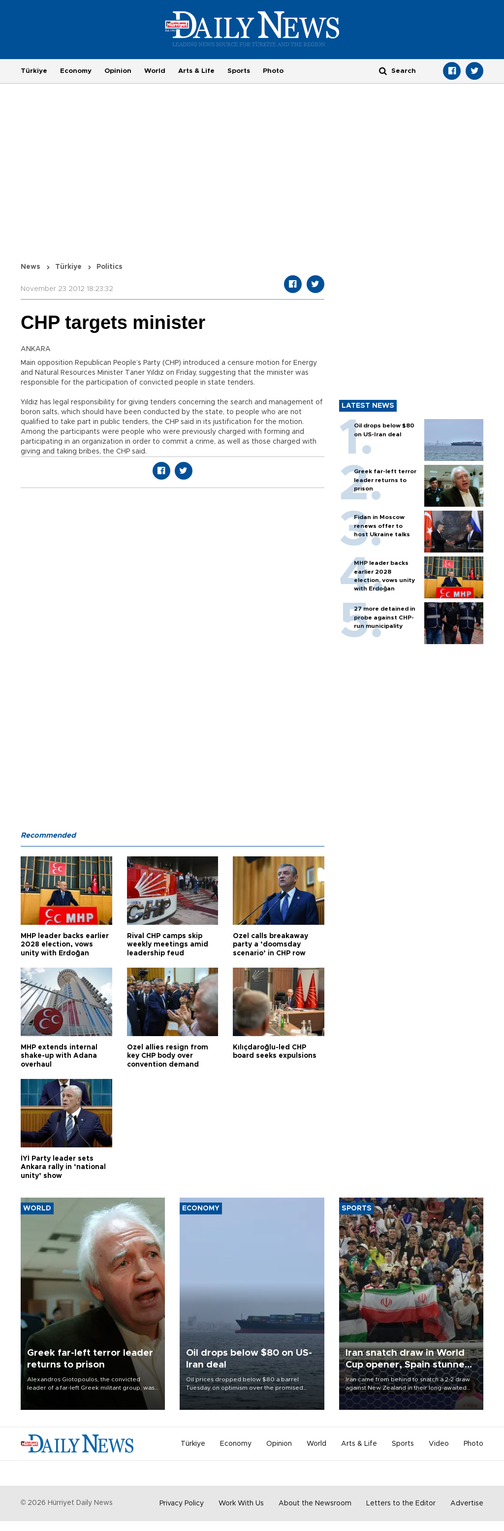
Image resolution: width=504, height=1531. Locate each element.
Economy (76, 70)
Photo (273, 70)
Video (439, 1443)
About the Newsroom (315, 1503)
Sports (238, 70)
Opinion (117, 70)
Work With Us (241, 1503)
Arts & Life (196, 70)
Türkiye (34, 70)
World (154, 70)
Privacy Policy (181, 1503)
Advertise (466, 1503)
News (30, 266)
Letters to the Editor (401, 1503)
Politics (109, 266)
